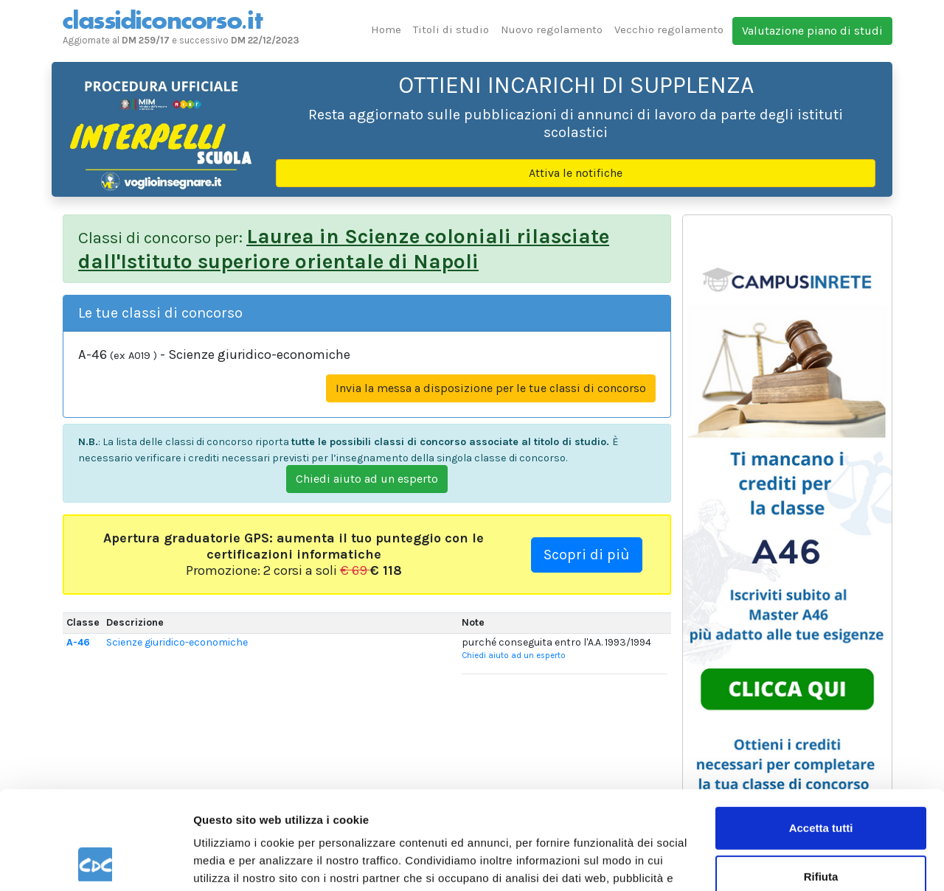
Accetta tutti (821, 736)
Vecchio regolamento (668, 29)
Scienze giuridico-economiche (177, 642)
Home (386, 29)
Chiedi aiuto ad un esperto (367, 479)
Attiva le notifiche (575, 173)
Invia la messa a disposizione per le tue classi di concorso (491, 388)
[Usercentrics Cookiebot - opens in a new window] (95, 862)
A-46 (78, 642)
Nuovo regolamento (552, 29)
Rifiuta (821, 784)
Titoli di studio (451, 29)
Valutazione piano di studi (812, 31)
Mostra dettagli (233, 862)
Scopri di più (587, 554)
